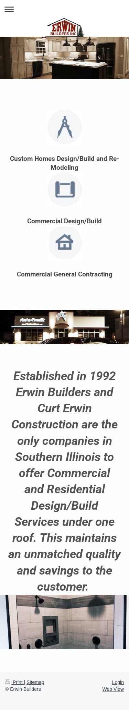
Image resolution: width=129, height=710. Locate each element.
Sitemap (35, 682)
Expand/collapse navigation (64, 9)
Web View (113, 689)
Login (118, 682)
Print (14, 682)
